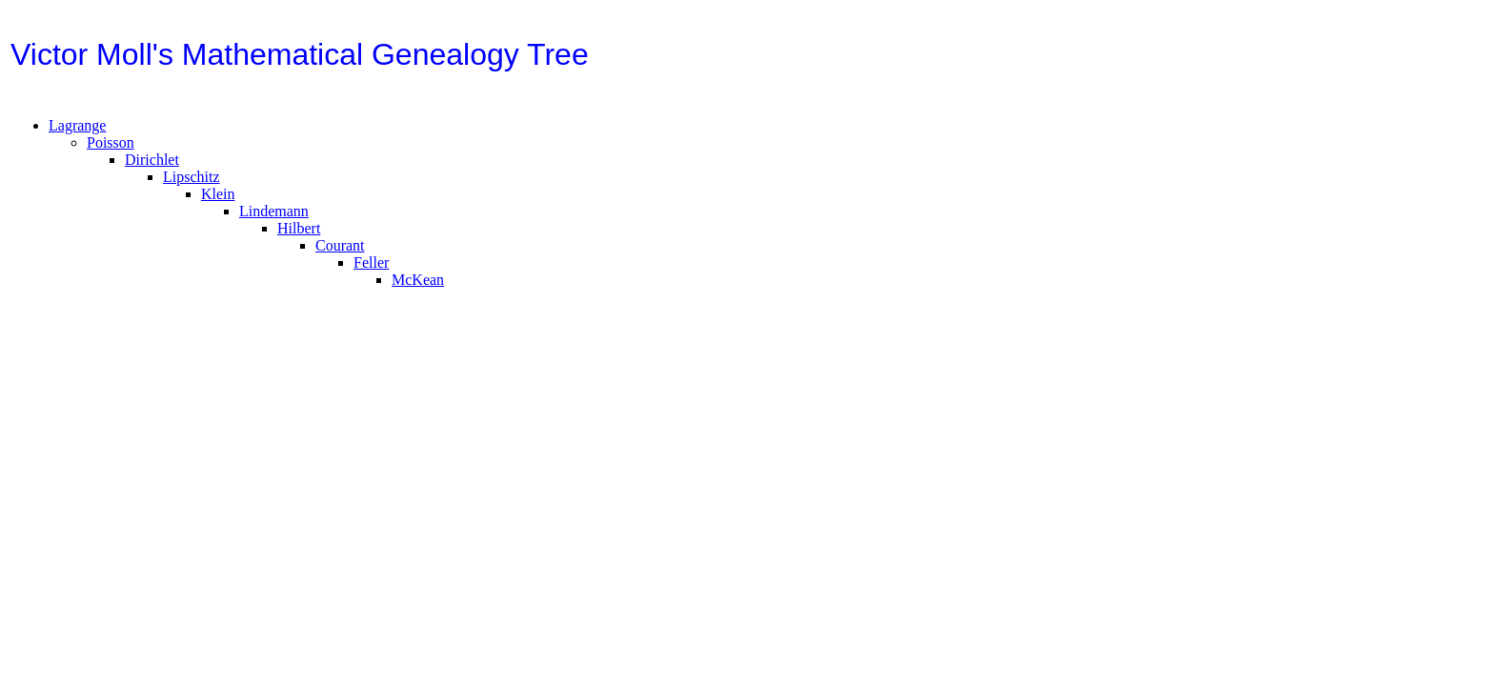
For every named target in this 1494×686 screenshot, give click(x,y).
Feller (371, 268)
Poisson (110, 148)
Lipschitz (191, 182)
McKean (418, 285)
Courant (340, 251)
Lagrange (77, 131)
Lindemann (274, 217)
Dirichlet (152, 165)
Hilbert (298, 234)
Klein (218, 200)
